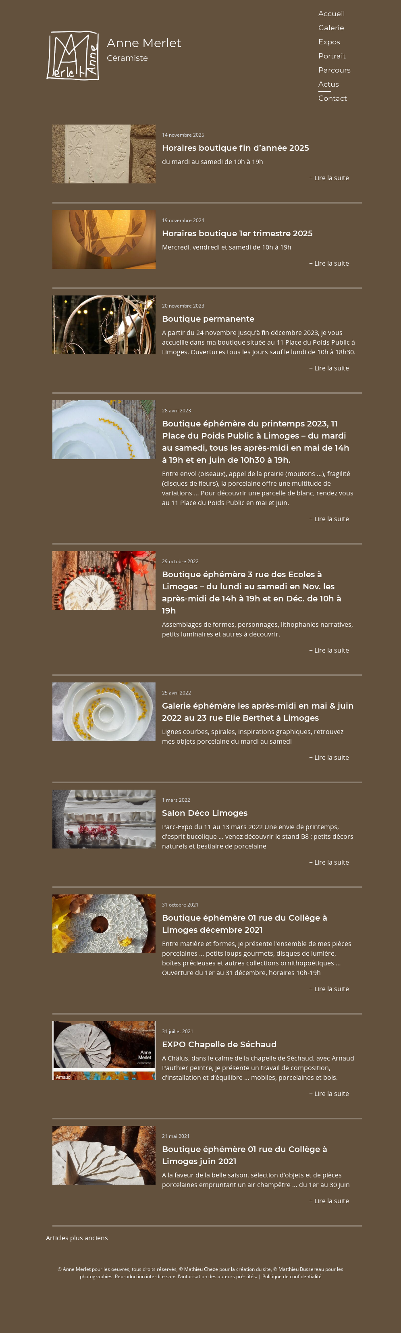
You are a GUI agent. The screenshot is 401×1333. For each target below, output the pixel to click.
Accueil (331, 13)
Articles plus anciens (77, 1237)
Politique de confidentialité (292, 1276)
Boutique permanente (208, 318)
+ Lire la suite (329, 177)
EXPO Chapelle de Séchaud (219, 1044)
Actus (328, 84)
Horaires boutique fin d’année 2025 (235, 147)
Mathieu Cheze (201, 1269)
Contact (332, 98)
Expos (329, 41)
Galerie (331, 27)
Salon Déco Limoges (204, 812)
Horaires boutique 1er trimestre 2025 (237, 233)
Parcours (334, 70)
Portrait (332, 55)
